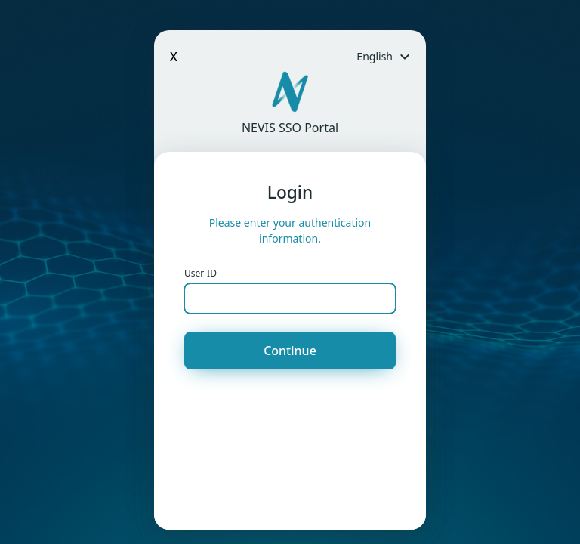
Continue (290, 350)
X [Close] (173, 56)
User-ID (200, 273)
